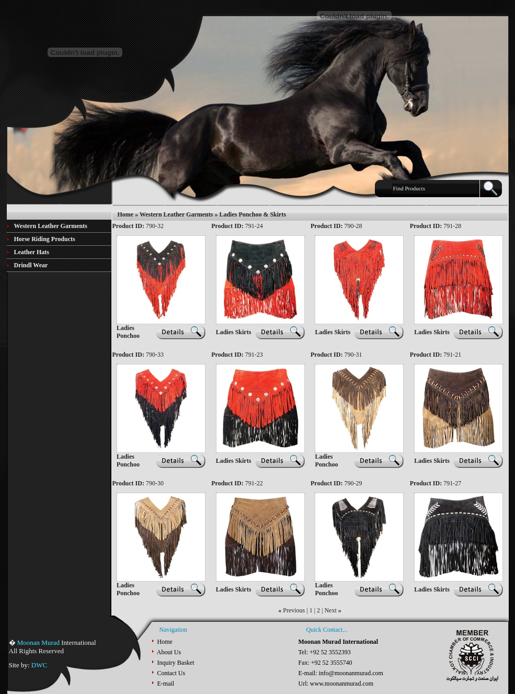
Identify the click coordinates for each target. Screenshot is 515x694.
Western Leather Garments (176, 214)
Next (330, 610)
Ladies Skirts (233, 332)
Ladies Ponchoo (128, 331)
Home (126, 214)
